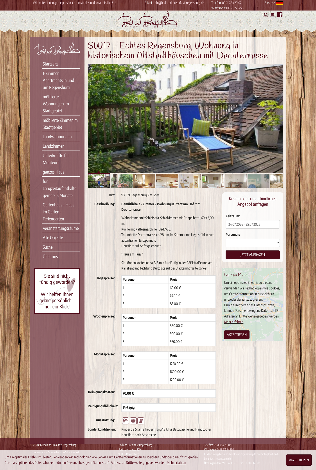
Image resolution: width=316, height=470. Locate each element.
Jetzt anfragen (253, 254)
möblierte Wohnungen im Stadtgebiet (56, 103)
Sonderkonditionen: (102, 429)
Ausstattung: (105, 420)
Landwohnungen (57, 136)
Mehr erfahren (233, 322)
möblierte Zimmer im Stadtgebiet (60, 123)
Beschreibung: (104, 204)
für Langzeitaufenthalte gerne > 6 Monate (59, 188)
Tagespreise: (105, 278)
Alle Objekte (53, 237)
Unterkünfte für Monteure (56, 159)
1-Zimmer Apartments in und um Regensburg (58, 80)
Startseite (51, 63)
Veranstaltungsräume (61, 228)
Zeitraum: (233, 216)
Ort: (112, 195)
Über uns (50, 256)
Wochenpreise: (104, 316)
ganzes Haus (53, 171)
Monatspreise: (104, 354)
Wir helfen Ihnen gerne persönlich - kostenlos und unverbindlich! (73, 3)
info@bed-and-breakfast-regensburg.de (179, 3)
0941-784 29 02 (231, 3)
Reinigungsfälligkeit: (103, 406)
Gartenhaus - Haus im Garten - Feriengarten (58, 211)
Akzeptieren (237, 334)
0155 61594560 (235, 8)
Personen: (233, 234)
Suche (48, 247)
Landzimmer (53, 146)
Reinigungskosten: (101, 392)
